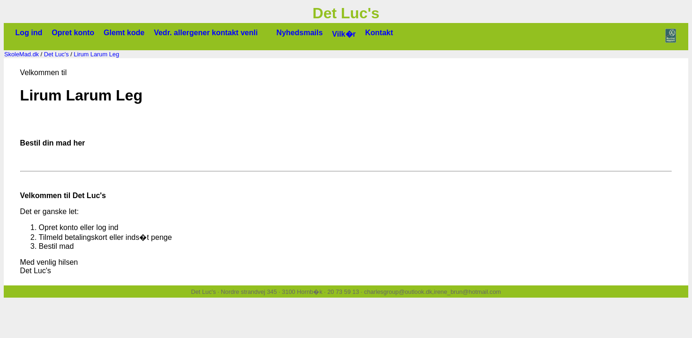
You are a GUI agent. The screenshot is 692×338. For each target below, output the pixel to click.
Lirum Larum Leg (96, 54)
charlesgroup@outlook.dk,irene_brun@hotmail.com (432, 291)
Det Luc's (56, 54)
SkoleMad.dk (21, 54)
